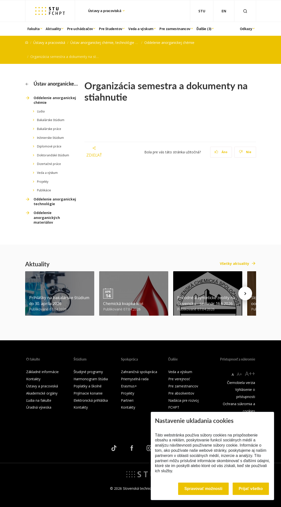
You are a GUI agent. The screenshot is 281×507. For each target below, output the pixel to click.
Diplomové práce (49, 146)
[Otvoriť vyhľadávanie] (245, 11)
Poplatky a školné (88, 386)
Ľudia (41, 111)
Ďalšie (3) (203, 28)
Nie (245, 152)
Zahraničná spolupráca (139, 371)
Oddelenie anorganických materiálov (47, 217)
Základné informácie (42, 371)
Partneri (127, 400)
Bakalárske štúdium (50, 120)
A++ (250, 373)
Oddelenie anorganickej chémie (169, 42)
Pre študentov (110, 28)
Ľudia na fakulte (38, 400)
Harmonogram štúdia (91, 379)
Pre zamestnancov (174, 28)
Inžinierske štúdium (50, 138)
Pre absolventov (181, 393)
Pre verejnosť (179, 379)
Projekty (42, 182)
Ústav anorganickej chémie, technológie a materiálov (112, 42)
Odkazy (246, 28)
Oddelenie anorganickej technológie (55, 201)
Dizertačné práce (49, 164)
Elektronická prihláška (91, 400)
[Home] (26, 42)
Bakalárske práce (49, 129)
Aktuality (53, 28)
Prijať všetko (251, 489)
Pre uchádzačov (80, 28)
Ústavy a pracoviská (105, 10)
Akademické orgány (41, 393)
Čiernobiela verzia (241, 382)
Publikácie (44, 190)
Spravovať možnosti (203, 489)
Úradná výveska (38, 407)
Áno (220, 152)
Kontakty (33, 379)
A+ (239, 374)
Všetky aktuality (234, 263)
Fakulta (33, 28)
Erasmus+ (129, 386)
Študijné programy (88, 371)
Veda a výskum (140, 28)
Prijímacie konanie (88, 393)
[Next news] (245, 293)
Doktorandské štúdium (53, 155)
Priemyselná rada (135, 379)
